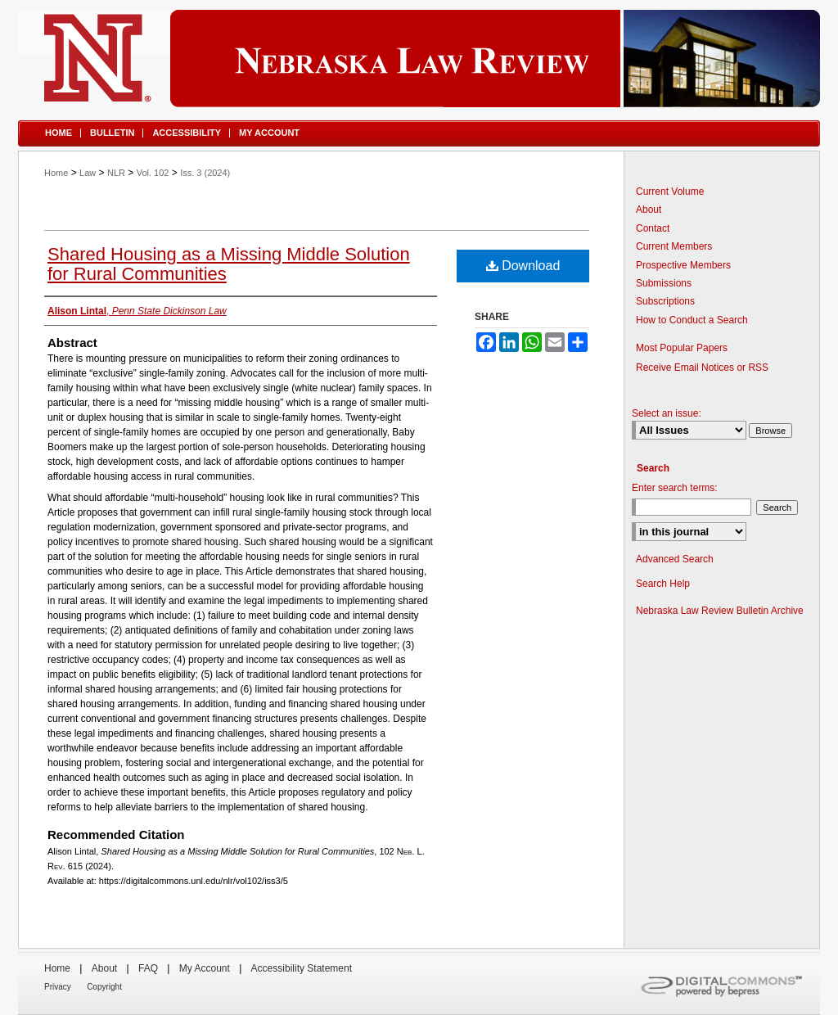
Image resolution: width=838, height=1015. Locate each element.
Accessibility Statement (301, 968)
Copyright (104, 986)
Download (523, 266)
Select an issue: (666, 413)
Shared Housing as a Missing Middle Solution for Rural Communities (228, 264)
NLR (116, 173)
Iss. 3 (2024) (205, 173)
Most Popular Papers (682, 348)
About (648, 209)
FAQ (148, 968)
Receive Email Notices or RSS (702, 367)
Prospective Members (683, 265)
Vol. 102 (153, 173)
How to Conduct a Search (692, 320)
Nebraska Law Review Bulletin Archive (720, 610)
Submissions (664, 283)
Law (87, 173)
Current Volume (670, 191)
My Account (204, 968)
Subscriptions (665, 301)
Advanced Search (675, 559)
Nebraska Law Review (419, 58)
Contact (652, 228)
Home (56, 173)
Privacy (57, 986)
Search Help (663, 583)
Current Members (674, 246)
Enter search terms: (675, 488)
